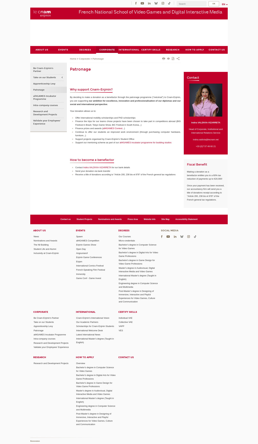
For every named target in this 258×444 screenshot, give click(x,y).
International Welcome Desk (89, 330)
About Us (39, 230)
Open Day (81, 249)
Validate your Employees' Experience (47, 122)
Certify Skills (127, 311)
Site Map (165, 219)
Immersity (80, 274)
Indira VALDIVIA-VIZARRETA (97, 167)
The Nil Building (41, 245)
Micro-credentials (127, 240)
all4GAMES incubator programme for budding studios (146, 142)
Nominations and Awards (110, 219)
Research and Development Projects (45, 113)
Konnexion (35, 441)
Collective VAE (126, 322)
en (223, 4)
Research (39, 357)
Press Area (133, 219)
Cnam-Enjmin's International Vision (92, 318)
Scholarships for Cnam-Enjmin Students (95, 326)
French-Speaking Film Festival (90, 270)
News (36, 236)
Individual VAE (125, 318)
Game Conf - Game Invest (88, 278)
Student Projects (84, 219)
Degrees (123, 230)
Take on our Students (44, 77)
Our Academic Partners (87, 322)
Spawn (79, 236)
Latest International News (88, 334)
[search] (191, 4)
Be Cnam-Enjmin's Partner (43, 70)
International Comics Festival (90, 265)
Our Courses (125, 236)
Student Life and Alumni (45, 249)
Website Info (149, 219)
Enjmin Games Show (86, 245)
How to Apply (85, 357)
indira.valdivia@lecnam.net (206, 139)
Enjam (79, 261)
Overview (80, 363)
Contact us (65, 219)
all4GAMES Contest (112, 128)
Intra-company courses (45, 105)
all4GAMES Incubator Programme (44, 97)
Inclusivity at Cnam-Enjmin (46, 253)
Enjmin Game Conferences (89, 257)
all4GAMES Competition (87, 240)
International (85, 311)
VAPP (121, 326)
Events (80, 230)
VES (121, 330)
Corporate (84, 58)
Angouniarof (82, 253)
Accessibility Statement (186, 219)
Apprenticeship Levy (44, 83)
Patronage (98, 58)
